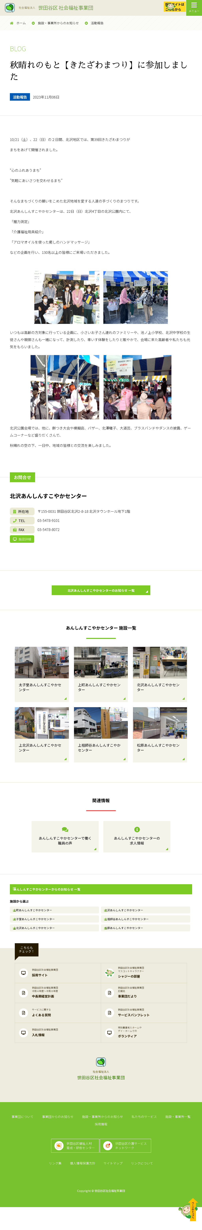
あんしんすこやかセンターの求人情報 (136, 847)
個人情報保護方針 (83, 1185)
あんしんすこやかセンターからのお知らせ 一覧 (45, 900)
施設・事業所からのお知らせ (55, 23)
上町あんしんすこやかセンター (35, 921)
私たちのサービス (132, 1136)
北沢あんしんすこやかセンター (126, 921)
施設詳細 (24, 543)
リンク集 (57, 1185)
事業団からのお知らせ (50, 1136)
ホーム (18, 23)
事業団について (16, 1136)
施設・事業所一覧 (164, 1136)
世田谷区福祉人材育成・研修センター (79, 1163)
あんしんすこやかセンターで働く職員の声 (65, 847)
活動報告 (94, 23)
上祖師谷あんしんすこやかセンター (129, 933)
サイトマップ (112, 1185)
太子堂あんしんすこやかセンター (36, 933)
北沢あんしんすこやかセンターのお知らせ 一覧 (105, 600)
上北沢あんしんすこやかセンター (36, 945)
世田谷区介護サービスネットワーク (133, 1163)
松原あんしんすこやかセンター (126, 945)
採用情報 (190, 1136)
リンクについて (139, 1185)
